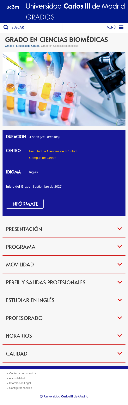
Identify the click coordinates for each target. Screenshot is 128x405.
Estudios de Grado (27, 45)
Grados (9, 45)
